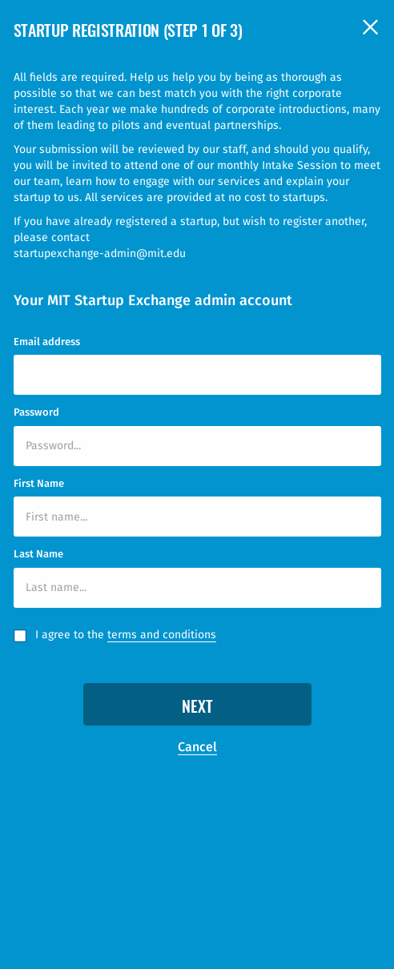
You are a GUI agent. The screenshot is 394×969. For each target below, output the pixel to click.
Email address (47, 342)
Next (197, 708)
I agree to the (125, 635)
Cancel (197, 746)
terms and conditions (161, 634)
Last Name (38, 554)
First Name (39, 483)
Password (36, 412)
